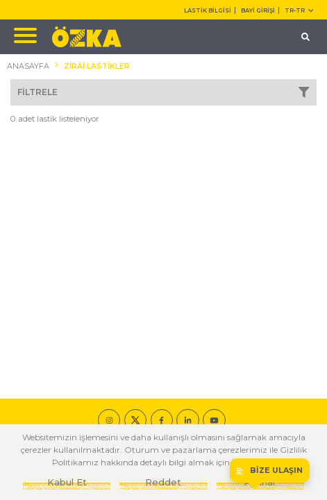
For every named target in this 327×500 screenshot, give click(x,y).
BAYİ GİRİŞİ (258, 10)
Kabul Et (67, 482)
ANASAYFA (28, 66)
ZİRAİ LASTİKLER (97, 66)
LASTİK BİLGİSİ (207, 10)
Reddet (163, 482)
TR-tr (299, 10)
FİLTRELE (163, 92)
